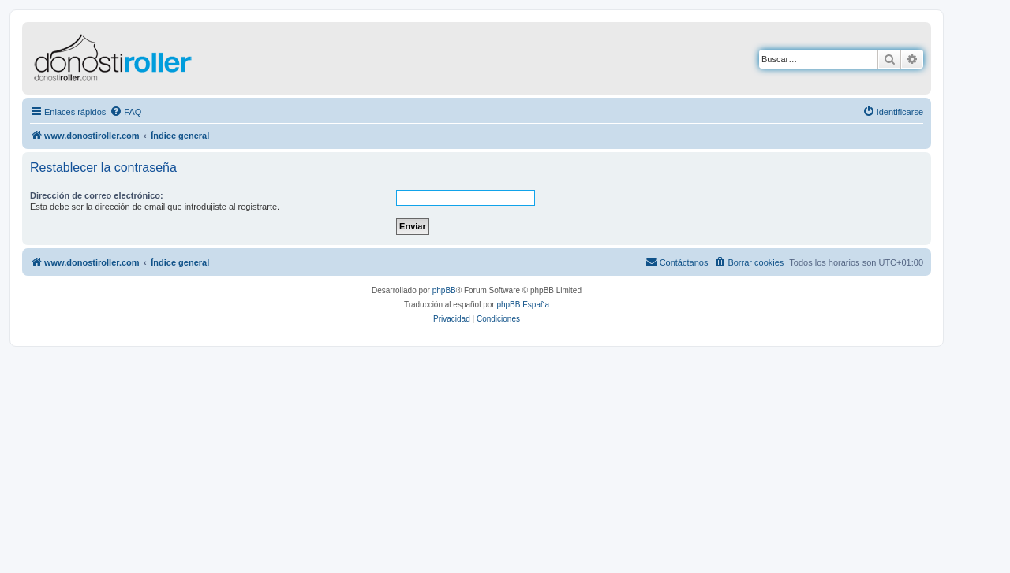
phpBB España (522, 304)
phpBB (444, 290)
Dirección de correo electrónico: (96, 195)
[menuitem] (125, 111)
